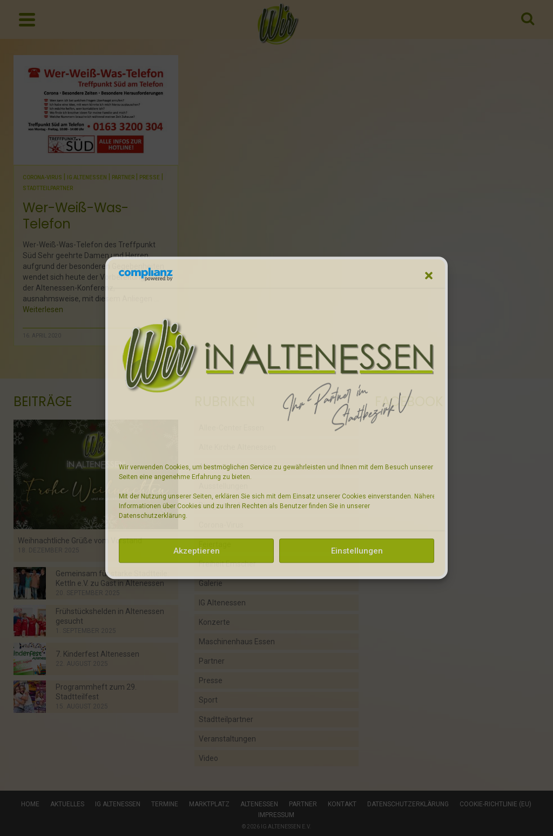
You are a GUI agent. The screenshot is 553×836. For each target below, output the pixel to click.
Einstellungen (357, 551)
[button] (428, 275)
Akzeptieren (196, 551)
